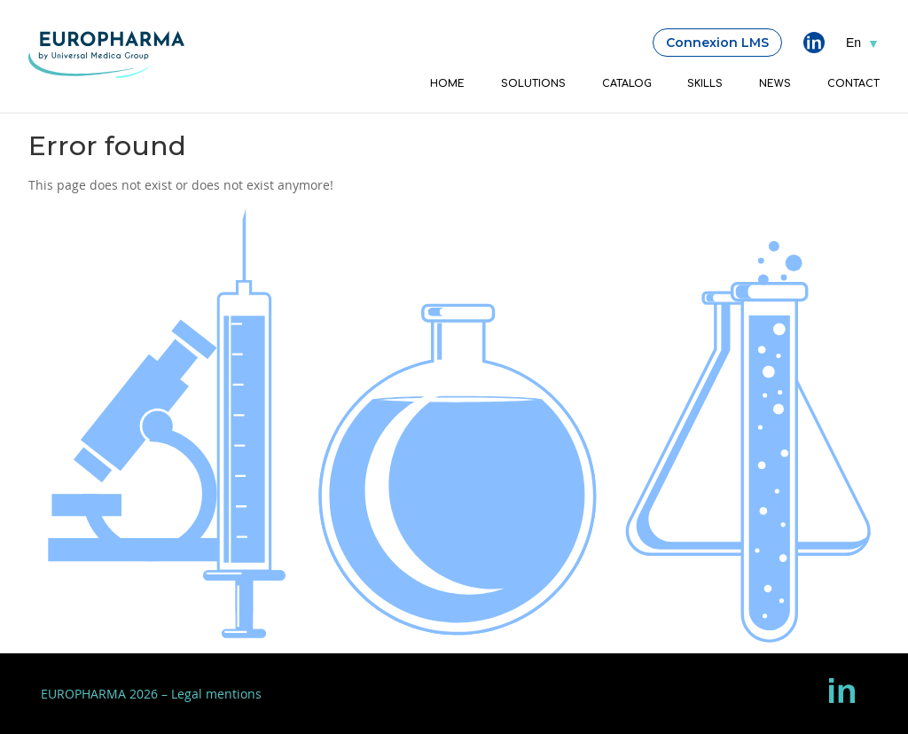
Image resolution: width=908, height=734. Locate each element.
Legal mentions (216, 693)
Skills (705, 84)
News (775, 84)
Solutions (533, 84)
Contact (853, 84)
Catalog (627, 84)
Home (447, 84)
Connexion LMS (717, 43)
